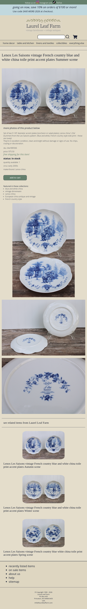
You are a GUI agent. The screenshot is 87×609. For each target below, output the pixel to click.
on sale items (17, 570)
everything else (76, 43)
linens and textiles (45, 43)
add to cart (15, 177)
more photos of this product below (21, 128)
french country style (13, 199)
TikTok (59, 3)
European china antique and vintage (20, 196)
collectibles (61, 43)
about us (14, 574)
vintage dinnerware (13, 191)
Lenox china (10, 194)
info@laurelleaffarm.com (43, 603)
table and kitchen (25, 43)
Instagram (44, 3)
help (11, 578)
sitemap (14, 581)
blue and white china (14, 188)
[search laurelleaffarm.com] (68, 37)
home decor (9, 43)
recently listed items (22, 566)
